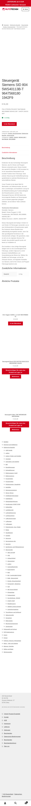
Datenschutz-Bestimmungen (12, 736)
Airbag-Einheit (11, 558)
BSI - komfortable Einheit (14, 575)
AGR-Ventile (9, 450)
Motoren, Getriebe (9, 646)
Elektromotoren (10, 476)
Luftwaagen (9, 524)
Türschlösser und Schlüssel (13, 612)
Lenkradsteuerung (11, 513)
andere (7, 453)
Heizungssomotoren (11, 490)
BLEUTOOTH (11, 569)
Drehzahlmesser (10, 470)
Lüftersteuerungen (11, 518)
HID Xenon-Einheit (13, 589)
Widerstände (9, 620)
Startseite (6, 25)
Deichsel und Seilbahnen (10, 444)
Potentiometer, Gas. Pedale (13, 527)
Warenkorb (24, 802)
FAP (9, 586)
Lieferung (7, 727)
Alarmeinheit (11, 561)
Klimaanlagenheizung (12, 501)
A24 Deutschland (8, 794)
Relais (7, 530)
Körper (6, 638)
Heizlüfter (8, 487)
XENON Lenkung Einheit (14, 606)
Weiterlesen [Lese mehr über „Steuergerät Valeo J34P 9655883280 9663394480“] (15, 429)
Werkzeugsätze (8, 652)
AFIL (9, 555)
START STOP (11, 601)
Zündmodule (9, 626)
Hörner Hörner (10, 493)
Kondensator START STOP (13, 504)
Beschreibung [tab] (6, 147)
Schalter (8, 535)
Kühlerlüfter (9, 507)
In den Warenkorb (9, 124)
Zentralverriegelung (13, 609)
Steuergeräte (24, 25)
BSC (9, 572)
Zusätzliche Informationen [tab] (9, 152)
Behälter (6, 442)
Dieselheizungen (10, 467)
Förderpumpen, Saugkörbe (13, 484)
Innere (5, 635)
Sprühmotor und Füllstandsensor (15, 547)
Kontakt (6, 717)
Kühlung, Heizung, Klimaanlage (12, 640)
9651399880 (12, 139)
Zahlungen (7, 730)
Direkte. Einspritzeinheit (9, 27)
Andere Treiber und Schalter (13, 456)
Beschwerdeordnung (10, 743)
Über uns (6, 746)
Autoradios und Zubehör (12, 461)
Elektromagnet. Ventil (11, 473)
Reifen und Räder (8, 649)
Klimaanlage (11, 592)
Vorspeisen (9, 618)
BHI (7, 464)
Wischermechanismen (12, 623)
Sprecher (8, 544)
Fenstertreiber (9, 481)
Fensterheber (9, 478)
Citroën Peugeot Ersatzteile (12, 714)
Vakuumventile (10, 615)
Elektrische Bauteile (15, 25)
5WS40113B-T (22, 137)
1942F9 (11, 137)
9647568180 (5, 139)
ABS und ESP (11, 552)
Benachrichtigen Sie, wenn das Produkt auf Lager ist (15, 371)
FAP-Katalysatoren (9, 632)
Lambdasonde (9, 510)
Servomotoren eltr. (11, 541)
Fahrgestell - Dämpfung (14, 584)
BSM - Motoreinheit (13, 578)
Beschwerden (8, 733)
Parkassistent (11, 595)
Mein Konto (5, 803)
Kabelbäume (9, 498)
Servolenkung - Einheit (14, 598)
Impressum (7, 723)
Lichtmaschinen (10, 515)
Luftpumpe (9, 521)
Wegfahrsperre (12, 603)
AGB (5, 720)
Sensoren (8, 538)
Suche (15, 803)
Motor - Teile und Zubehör (11, 643)
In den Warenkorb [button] (15, 323)
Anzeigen (8, 459)
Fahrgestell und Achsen (10, 629)
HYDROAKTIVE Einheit (12, 495)
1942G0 (16, 137)
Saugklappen (9, 532)
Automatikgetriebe (13, 567)
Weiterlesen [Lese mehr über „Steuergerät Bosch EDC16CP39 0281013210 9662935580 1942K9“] (15, 376)
